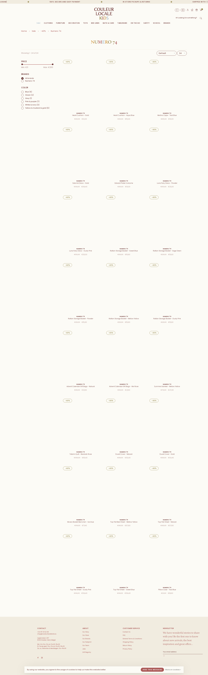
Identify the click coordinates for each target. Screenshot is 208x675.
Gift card (196, 10)
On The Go (135, 23)
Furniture (60, 23)
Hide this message (152, 669)
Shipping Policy (128, 642)
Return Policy (127, 645)
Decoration (74, 23)
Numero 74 (56, 31)
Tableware (122, 23)
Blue (28, 92)
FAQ (124, 635)
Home (24, 31)
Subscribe (183, 656)
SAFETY (147, 23)
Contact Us (126, 632)
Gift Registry (192, 10)
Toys (85, 23)
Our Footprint (87, 642)
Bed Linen (95, 23)
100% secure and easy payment (70, 2)
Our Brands (86, 639)
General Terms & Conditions (132, 639)
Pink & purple (32, 101)
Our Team (86, 645)
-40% (43, 31)
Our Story (86, 632)
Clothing (48, 23)
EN (183, 10)
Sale (38, 23)
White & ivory (32, 105)
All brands (29, 78)
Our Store (86, 635)
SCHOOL (156, 23)
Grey (28, 98)
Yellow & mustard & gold (37, 108)
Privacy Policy (127, 649)
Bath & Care (108, 23)
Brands (167, 23)
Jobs (84, 649)
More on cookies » (173, 669)
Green (29, 95)
